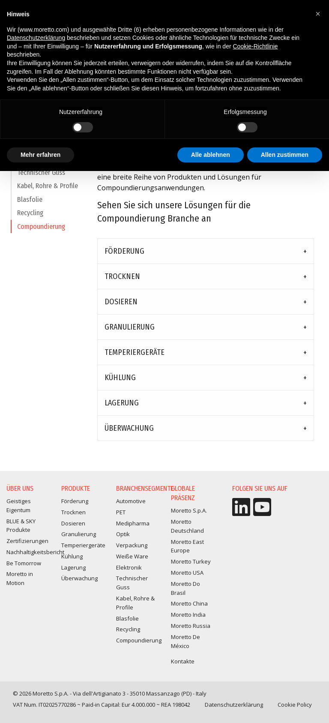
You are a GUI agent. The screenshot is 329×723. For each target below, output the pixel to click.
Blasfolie (29, 203)
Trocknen (122, 276)
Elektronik (129, 567)
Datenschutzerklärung (234, 704)
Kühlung (120, 377)
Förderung (124, 251)
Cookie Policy (295, 704)
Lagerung (122, 403)
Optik (123, 534)
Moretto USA (187, 572)
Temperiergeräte (134, 352)
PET (121, 512)
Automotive (131, 501)
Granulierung (130, 327)
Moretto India (188, 614)
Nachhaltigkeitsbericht (35, 552)
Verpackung (131, 545)
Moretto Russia (190, 626)
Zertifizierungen (27, 541)
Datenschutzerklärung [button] (36, 37)
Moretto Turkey (191, 561)
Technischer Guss (41, 176)
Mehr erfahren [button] (40, 154)
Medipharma (133, 523)
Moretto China (189, 603)
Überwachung (129, 428)
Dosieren (121, 301)
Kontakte (182, 661)
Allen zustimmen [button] (284, 154)
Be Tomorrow (23, 563)
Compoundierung (41, 230)
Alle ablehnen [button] (210, 154)
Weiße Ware (132, 556)
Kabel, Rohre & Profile (47, 190)
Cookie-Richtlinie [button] (255, 46)
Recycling (30, 217)
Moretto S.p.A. (189, 510)
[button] (318, 14)
